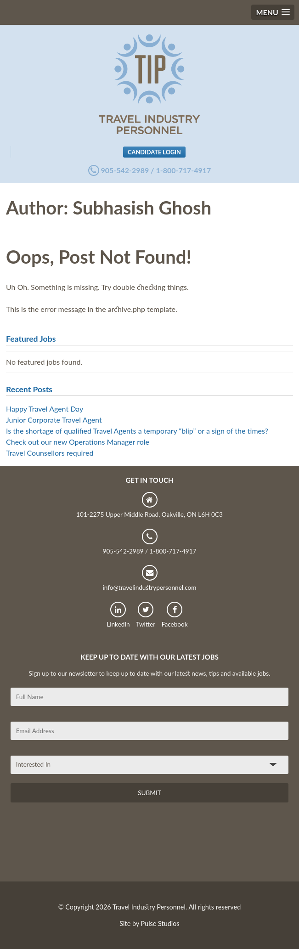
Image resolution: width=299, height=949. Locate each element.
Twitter (145, 615)
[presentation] (80, 845)
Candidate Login (154, 152)
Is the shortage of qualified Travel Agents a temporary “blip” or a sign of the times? (137, 430)
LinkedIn (118, 615)
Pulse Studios (160, 923)
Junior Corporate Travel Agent (54, 419)
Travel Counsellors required (49, 452)
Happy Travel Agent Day (44, 408)
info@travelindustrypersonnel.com (149, 578)
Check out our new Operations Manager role (77, 441)
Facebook (175, 615)
